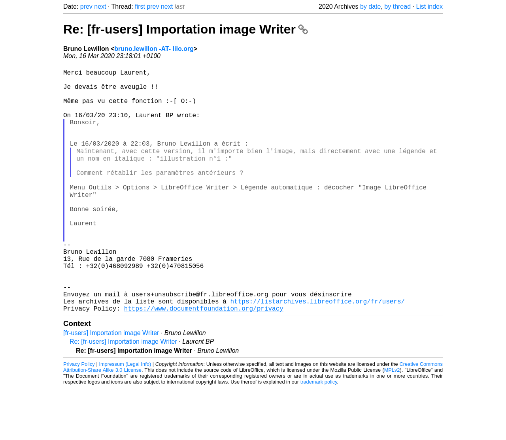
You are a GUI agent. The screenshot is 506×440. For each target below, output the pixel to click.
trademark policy (318, 434)
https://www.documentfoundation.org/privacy (203, 360)
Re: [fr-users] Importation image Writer (185, 29)
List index (429, 6)
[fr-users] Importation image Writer (111, 385)
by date (370, 6)
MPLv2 (392, 422)
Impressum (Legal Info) (125, 416)
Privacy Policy (79, 416)
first (140, 6)
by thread (397, 6)
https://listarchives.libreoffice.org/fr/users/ (317, 351)
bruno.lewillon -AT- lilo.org (154, 48)
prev (86, 6)
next (100, 6)
